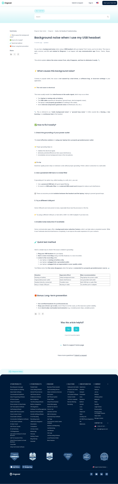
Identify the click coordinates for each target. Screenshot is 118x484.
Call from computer (72, 399)
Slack (81, 414)
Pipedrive (82, 399)
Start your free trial (110, 3)
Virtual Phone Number (52, 402)
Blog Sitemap (33, 439)
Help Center (98, 415)
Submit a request (77, 3)
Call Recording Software (53, 435)
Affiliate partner (99, 397)
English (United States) (100, 467)
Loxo (81, 407)
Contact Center (71, 397)
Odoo (81, 409)
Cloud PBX (13, 444)
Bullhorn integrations (35, 404)
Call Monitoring (51, 428)
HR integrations (34, 407)
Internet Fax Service (52, 407)
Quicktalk (32, 441)
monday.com (83, 416)
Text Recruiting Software (36, 402)
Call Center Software (72, 394)
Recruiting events (35, 419)
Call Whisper (50, 430)
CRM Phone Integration (36, 421)
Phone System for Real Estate (18, 404)
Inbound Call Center (72, 389)
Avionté (82, 404)
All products (33, 424)
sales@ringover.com (102, 429)
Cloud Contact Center (15, 414)
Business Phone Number (36, 411)
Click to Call (50, 409)
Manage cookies (99, 418)
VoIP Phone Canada (15, 426)
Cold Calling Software (36, 389)
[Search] (72, 16)
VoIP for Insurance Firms (16, 438)
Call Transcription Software (17, 407)
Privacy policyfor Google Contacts (100, 412)
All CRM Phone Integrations (87, 419)
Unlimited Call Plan (52, 411)
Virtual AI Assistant (15, 402)
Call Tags (49, 419)
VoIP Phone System (52, 397)
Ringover (50, 31)
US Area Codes (34, 429)
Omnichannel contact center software (54, 422)
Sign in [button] (91, 3)
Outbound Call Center (73, 387)
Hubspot (82, 392)
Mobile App (33, 431)
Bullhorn (82, 402)
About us (97, 389)
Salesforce (82, 387)
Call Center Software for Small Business (18, 434)
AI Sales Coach (14, 424)
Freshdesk (82, 394)
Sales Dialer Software (15, 392)
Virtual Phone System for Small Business (18, 441)
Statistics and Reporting (53, 425)
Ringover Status (17, 371)
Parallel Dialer (33, 387)
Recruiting (70, 404)
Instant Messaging (52, 404)
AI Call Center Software (16, 421)
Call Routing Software (15, 409)
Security (97, 404)
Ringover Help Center (40, 31)
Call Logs (49, 433)
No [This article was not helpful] (76, 329)
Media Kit (97, 399)
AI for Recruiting (34, 416)
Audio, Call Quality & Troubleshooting (65, 31)
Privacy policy (98, 409)
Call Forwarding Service (53, 389)
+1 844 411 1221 (100, 426)
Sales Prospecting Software (17, 397)
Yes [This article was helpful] (68, 329)
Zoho (81, 397)
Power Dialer (50, 399)
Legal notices (98, 407)
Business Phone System (53, 387)
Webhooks (82, 424)
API (80, 421)
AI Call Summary (14, 429)
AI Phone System (14, 399)
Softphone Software (35, 397)
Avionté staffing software (37, 414)
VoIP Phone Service (35, 394)
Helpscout (82, 411)
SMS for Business (51, 414)
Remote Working (71, 402)
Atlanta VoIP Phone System (17, 411)
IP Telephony (70, 392)
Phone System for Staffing (17, 389)
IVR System (50, 394)
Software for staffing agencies (38, 409)
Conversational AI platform (17, 394)
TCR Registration (14, 431)
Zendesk (82, 389)
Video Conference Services (54, 392)
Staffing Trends (34, 436)
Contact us (97, 387)
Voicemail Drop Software (53, 416)
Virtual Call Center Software (17, 447)
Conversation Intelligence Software (19, 419)
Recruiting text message (16, 387)
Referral (97, 394)
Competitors (33, 426)
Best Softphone (34, 399)
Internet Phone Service (36, 392)
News (96, 402)
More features (51, 440)
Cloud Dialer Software (16, 416)
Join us (96, 392)
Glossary (32, 434)
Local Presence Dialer (53, 438)
